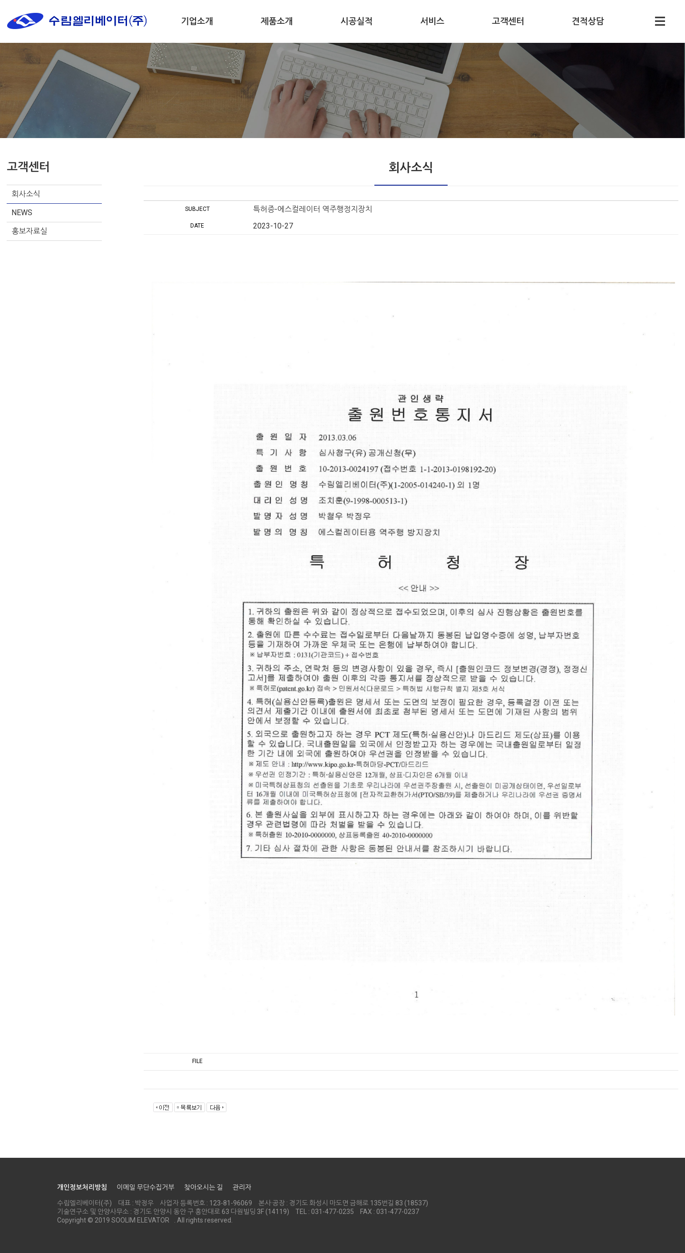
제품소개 (277, 21)
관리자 (242, 1187)
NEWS (21, 212)
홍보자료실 (29, 231)
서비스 (432, 21)
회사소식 (25, 194)
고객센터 (508, 21)
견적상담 (588, 21)
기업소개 (197, 21)
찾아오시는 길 (203, 1187)
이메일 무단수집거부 (145, 1187)
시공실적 (357, 21)
